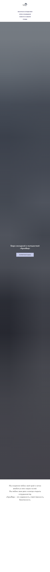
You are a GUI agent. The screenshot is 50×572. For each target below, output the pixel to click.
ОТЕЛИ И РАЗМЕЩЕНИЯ (25, 14)
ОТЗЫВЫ (25, 19)
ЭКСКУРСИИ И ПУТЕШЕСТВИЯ (25, 11)
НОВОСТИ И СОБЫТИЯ (25, 16)
